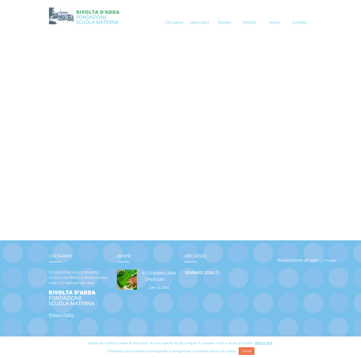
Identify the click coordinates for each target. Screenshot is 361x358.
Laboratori (199, 16)
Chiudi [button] (246, 351)
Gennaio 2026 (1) (202, 272)
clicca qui (263, 342)
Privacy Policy (61, 315)
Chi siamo (174, 16)
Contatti (299, 16)
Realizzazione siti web (298, 260)
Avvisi (274, 16)
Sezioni (224, 16)
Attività (249, 16)
